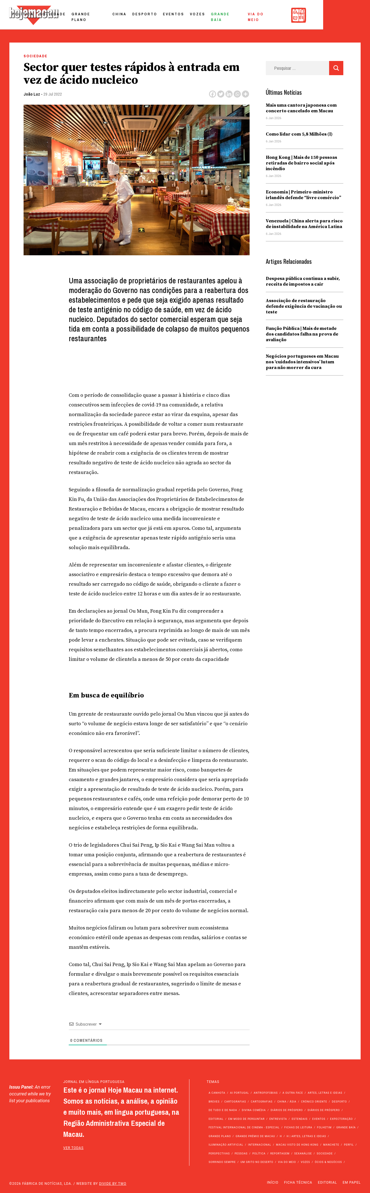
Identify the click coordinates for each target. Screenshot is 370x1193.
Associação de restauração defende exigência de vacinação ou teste (304, 306)
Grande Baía (272, 15)
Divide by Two (112, 1184)
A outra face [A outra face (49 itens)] (293, 1092)
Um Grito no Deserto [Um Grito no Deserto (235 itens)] (257, 1162)
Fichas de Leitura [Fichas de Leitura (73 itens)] (298, 1127)
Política (68, 15)
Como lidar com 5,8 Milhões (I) (299, 134)
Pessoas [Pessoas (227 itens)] (241, 1153)
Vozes (243, 15)
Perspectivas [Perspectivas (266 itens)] (219, 1153)
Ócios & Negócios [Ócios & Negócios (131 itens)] (328, 1162)
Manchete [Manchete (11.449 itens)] (331, 1144)
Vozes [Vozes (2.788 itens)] (305, 1162)
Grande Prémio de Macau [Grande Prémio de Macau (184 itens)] (255, 1136)
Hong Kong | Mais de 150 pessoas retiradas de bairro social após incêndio (301, 163)
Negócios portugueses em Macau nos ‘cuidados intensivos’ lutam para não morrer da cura (302, 361)
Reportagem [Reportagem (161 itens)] (280, 1153)
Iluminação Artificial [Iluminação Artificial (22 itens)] (226, 1144)
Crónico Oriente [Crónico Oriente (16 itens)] (314, 1101)
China (165, 15)
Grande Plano (134, 15)
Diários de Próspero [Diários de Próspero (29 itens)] (324, 1110)
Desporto (190, 15)
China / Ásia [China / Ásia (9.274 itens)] (286, 1101)
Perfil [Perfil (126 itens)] (349, 1144)
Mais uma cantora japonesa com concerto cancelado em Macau (301, 108)
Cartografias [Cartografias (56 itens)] (235, 1101)
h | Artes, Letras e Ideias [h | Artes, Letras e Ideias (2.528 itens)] (306, 1136)
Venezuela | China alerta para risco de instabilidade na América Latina (304, 223)
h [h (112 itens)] (281, 1136)
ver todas (73, 1148)
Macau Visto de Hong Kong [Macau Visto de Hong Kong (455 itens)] (297, 1144)
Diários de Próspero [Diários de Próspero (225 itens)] (287, 1110)
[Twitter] (220, 94)
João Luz (32, 94)
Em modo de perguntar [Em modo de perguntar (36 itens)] (246, 1119)
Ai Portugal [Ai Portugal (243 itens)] (239, 1092)
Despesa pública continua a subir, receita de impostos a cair (303, 281)
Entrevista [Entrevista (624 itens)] (278, 1119)
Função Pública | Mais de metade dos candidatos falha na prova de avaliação (302, 334)
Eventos (219, 15)
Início (272, 1182)
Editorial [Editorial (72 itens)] (216, 1119)
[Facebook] (212, 94)
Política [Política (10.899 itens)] (259, 1153)
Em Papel (352, 1182)
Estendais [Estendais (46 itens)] (300, 1119)
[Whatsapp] (237, 94)
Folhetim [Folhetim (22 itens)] (324, 1127)
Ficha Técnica (298, 1182)
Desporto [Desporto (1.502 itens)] (339, 1101)
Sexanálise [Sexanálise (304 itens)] (303, 1153)
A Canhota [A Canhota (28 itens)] (217, 1092)
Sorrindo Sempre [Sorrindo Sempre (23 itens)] (222, 1162)
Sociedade (98, 15)
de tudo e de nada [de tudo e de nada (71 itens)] (223, 1110)
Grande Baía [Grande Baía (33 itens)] (346, 1127)
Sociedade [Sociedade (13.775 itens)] (325, 1153)
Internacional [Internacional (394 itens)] (259, 1144)
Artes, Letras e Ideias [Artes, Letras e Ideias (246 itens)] (325, 1092)
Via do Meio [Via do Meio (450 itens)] (287, 1162)
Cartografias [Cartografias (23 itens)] (262, 1101)
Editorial (327, 1182)
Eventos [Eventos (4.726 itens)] (318, 1119)
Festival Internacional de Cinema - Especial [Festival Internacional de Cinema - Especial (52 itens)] (244, 1127)
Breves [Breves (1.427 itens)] (214, 1101)
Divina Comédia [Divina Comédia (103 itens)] (254, 1110)
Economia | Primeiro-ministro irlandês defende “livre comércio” (303, 195)
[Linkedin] (229, 94)
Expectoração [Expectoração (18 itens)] (341, 1119)
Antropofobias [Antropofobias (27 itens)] (266, 1092)
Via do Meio (308, 15)
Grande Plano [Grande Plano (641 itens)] (220, 1136)
